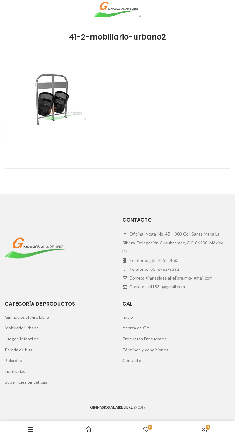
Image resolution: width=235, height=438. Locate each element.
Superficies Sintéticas (26, 382)
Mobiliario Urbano (22, 327)
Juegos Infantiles (21, 338)
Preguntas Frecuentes (144, 338)
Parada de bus (18, 349)
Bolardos (13, 360)
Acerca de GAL (137, 327)
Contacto (131, 360)
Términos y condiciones (145, 349)
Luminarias (15, 371)
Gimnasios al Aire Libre (27, 317)
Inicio (127, 317)
